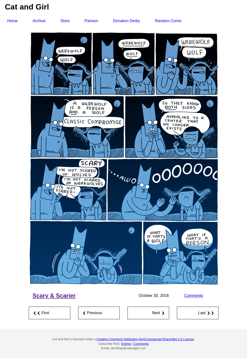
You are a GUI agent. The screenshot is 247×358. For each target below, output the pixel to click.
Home (12, 21)
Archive (39, 21)
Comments (193, 295)
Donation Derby (126, 21)
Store (65, 21)
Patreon (91, 21)
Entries (126, 344)
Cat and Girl (27, 6)
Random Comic (168, 21)
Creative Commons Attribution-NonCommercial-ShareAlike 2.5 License (145, 339)
